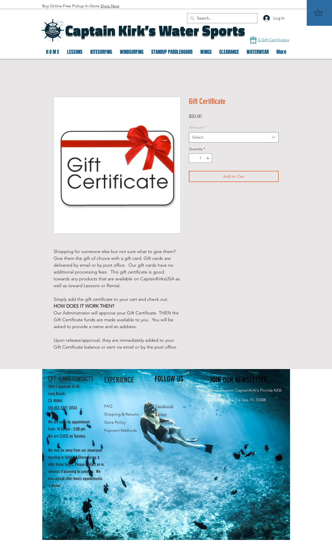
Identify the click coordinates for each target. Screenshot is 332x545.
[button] (321, 12)
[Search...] (222, 18)
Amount (197, 127)
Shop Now (109, 6)
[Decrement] (193, 158)
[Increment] (208, 158)
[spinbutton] (200, 158)
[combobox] (234, 137)
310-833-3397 (58, 407)
